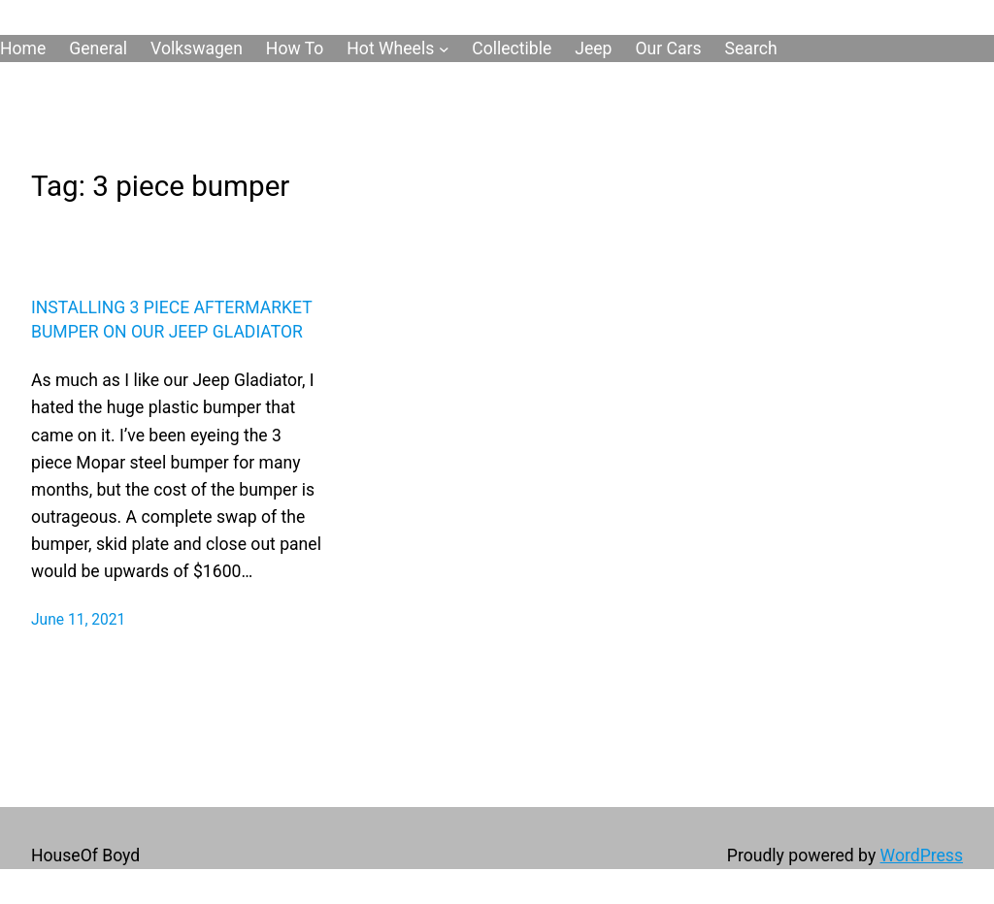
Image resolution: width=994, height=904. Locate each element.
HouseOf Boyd (85, 855)
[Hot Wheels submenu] (444, 49)
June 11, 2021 (78, 620)
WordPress (921, 855)
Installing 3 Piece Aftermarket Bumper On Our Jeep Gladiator (171, 319)
